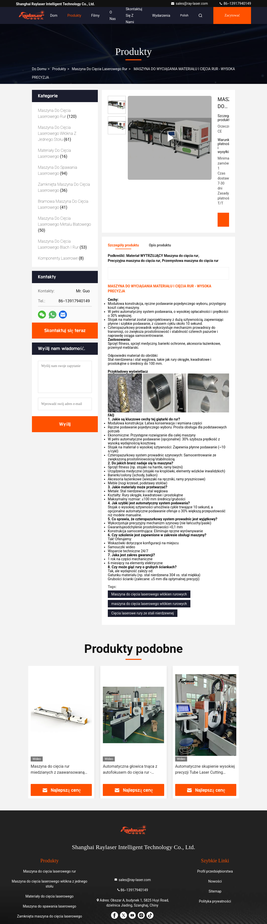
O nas (113, 15)
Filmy (95, 15)
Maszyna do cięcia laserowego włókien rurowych (149, 594)
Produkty (74, 15)
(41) (63, 204)
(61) (57, 133)
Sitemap (215, 891)
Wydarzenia (161, 15)
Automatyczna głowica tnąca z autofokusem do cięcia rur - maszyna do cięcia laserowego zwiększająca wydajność (130, 769)
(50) (64, 224)
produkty (59, 69)
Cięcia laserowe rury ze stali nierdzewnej (142, 613)
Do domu (39, 69)
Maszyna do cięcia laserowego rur (100, 69)
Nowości (215, 881)
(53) (62, 244)
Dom (53, 15)
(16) (54, 153)
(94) (57, 170)
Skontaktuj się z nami (134, 15)
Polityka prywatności (215, 901)
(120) (57, 113)
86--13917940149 (235, 3)
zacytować (232, 15)
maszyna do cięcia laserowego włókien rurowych (149, 604)
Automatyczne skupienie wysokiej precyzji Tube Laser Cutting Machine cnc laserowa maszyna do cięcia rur (205, 769)
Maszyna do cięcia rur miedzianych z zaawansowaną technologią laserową (58, 769)
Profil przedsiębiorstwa (215, 871)
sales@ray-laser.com (190, 3)
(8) (61, 258)
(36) (64, 187)
